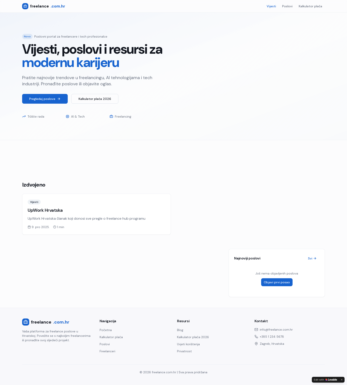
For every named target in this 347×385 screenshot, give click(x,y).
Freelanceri (107, 351)
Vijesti (271, 6)
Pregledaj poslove (45, 99)
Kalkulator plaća (310, 6)
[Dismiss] (341, 379)
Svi (312, 258)
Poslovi (287, 6)
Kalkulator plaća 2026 (95, 99)
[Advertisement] (155, 155)
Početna (106, 330)
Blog (180, 330)
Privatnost (184, 351)
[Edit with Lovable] (325, 379)
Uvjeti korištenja (188, 344)
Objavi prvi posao (277, 282)
